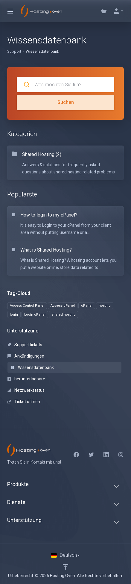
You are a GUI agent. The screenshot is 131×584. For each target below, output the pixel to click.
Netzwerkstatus (26, 390)
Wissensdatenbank (32, 367)
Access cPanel (63, 306)
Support (14, 51)
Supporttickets (24, 344)
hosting (105, 306)
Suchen (65, 102)
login (14, 315)
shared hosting (64, 315)
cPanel (86, 306)
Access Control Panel (27, 306)
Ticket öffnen (23, 401)
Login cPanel (34, 315)
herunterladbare (26, 378)
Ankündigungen (25, 356)
